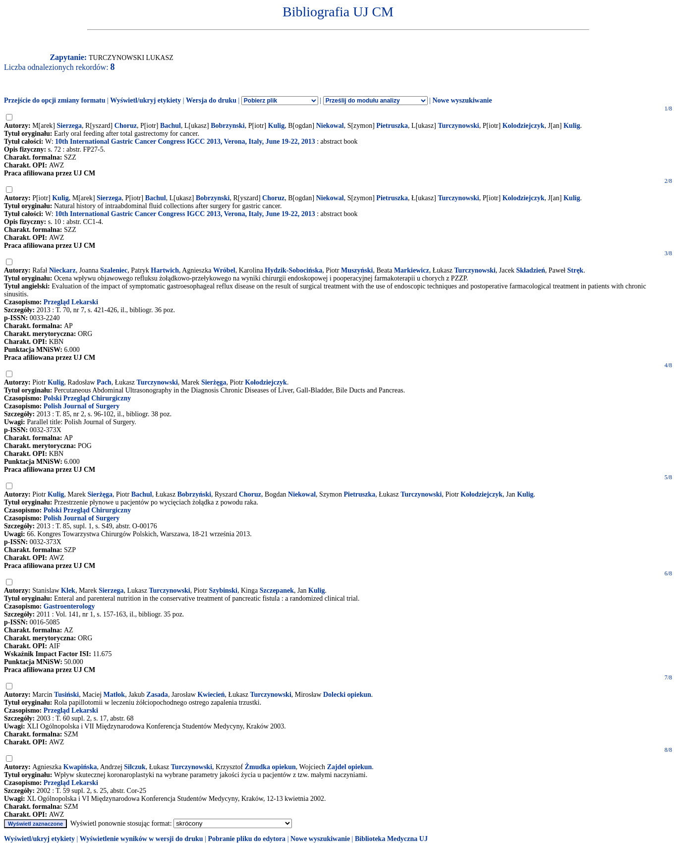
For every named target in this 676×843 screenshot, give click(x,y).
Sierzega (69, 125)
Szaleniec (113, 270)
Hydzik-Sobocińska (293, 270)
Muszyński (357, 270)
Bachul (170, 125)
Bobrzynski (227, 125)
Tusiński (66, 694)
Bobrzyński (194, 494)
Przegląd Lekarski (71, 302)
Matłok (114, 694)
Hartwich (165, 270)
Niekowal (330, 125)
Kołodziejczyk (266, 382)
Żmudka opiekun (270, 767)
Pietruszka (392, 125)
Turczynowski (458, 125)
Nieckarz (62, 270)
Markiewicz (411, 270)
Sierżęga (213, 382)
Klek (68, 590)
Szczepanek (277, 590)
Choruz (125, 125)
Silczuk (135, 767)
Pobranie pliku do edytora (246, 839)
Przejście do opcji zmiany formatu (55, 100)
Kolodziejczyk (524, 125)
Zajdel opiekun (349, 767)
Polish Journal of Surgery (82, 406)
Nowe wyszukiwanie (462, 100)
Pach (104, 382)
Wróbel (224, 270)
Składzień (530, 270)
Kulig (276, 125)
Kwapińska (80, 767)
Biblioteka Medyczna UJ (391, 839)
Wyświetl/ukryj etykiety (145, 100)
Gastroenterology (69, 606)
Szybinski (223, 590)
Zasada (157, 694)
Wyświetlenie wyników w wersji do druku (141, 839)
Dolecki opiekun (347, 694)
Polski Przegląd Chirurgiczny (87, 398)
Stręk (575, 270)
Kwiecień (211, 694)
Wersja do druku (211, 100)
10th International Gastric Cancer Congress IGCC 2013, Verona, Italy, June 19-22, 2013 (185, 141)
